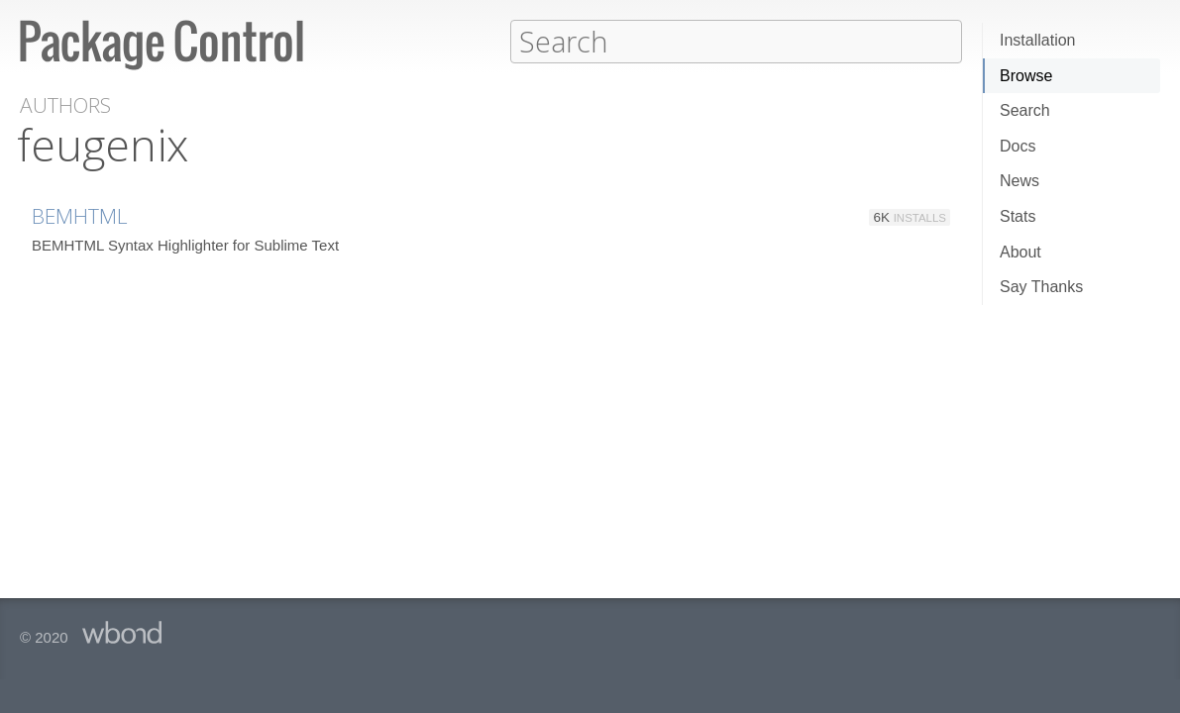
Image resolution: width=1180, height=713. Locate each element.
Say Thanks (1041, 286)
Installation (1038, 40)
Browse (1026, 75)
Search (1025, 110)
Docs (1017, 146)
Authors (65, 104)
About (1020, 252)
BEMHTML (80, 215)
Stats (1017, 216)
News (1019, 180)
